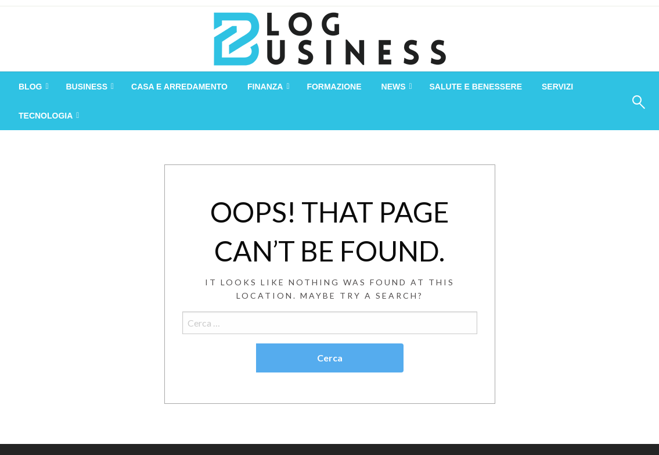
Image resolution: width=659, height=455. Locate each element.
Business (86, 86)
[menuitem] (32, 86)
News (393, 86)
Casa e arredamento (179, 86)
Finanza (265, 86)
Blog (30, 86)
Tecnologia (46, 115)
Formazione (334, 86)
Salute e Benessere (476, 86)
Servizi (557, 86)
